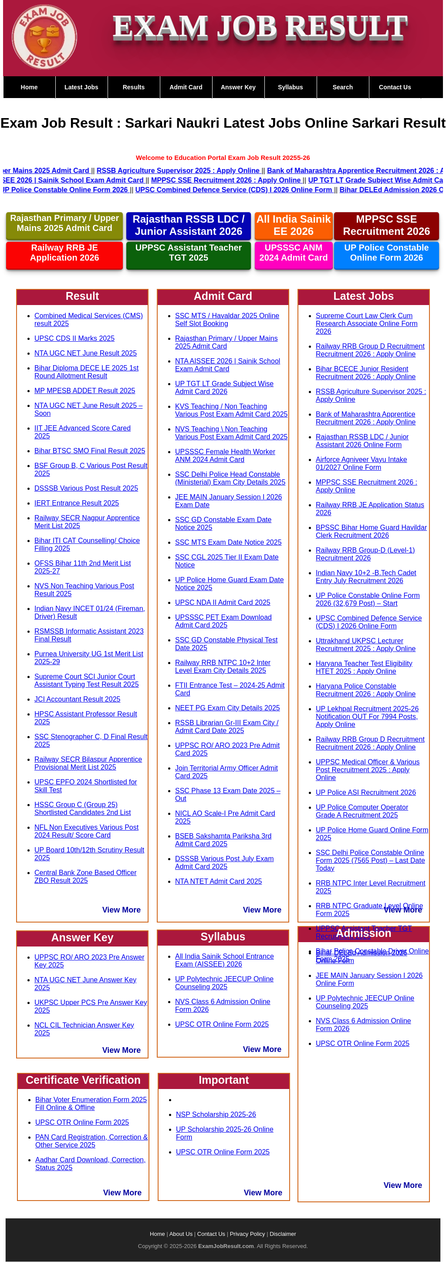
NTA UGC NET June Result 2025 (85, 353)
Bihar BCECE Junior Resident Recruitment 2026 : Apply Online (366, 372)
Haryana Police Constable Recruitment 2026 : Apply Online (366, 690)
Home (29, 87)
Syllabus (290, 87)
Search (343, 87)
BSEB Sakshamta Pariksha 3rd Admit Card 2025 (223, 840)
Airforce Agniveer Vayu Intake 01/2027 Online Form (361, 463)
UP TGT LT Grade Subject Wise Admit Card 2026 (224, 387)
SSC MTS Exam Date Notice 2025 (228, 542)
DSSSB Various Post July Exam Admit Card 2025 (224, 862)
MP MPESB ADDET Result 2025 (84, 390)
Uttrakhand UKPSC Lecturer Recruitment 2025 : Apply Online (366, 644)
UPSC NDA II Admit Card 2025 (222, 602)
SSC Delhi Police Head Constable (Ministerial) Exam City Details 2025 (230, 478)
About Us (181, 1234)
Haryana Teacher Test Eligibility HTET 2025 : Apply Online (364, 667)
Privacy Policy (247, 1234)
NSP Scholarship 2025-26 (216, 1114)
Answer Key (238, 87)
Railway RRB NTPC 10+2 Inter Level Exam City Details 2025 (222, 666)
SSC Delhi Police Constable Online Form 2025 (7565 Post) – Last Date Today (370, 860)
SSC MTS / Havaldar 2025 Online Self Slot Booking (227, 319)
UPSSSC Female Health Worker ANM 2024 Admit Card (225, 455)
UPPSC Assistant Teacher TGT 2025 (188, 252)
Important (224, 1080)
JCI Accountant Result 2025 (77, 699)
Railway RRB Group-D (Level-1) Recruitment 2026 (365, 554)
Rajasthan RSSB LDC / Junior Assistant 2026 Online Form (362, 440)
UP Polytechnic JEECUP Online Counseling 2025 (224, 983)
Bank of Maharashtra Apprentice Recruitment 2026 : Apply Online (366, 418)
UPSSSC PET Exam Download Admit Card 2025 (223, 621)
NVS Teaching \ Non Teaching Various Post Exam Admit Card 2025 (231, 433)
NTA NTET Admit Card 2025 (218, 881)
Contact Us (395, 87)
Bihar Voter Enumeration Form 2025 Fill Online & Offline (91, 1103)
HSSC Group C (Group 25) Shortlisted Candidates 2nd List (82, 808)
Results (134, 87)
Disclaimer (283, 1234)
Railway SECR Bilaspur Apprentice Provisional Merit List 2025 (88, 763)
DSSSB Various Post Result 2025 (86, 488)
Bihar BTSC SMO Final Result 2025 (89, 451)
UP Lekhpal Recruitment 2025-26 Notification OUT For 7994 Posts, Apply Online (367, 716)
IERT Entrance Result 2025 (76, 503)
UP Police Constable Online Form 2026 (386, 252)
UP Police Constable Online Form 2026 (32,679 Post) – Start (368, 599)
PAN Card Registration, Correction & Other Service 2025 (91, 1141)
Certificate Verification (83, 1080)
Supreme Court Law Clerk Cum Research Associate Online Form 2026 (367, 323)
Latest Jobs (81, 87)
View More (121, 910)
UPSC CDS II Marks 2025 (74, 338)
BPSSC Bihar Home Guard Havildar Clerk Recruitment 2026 (371, 531)
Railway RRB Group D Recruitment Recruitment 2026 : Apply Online (370, 350)
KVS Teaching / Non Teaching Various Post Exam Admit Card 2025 (231, 410)
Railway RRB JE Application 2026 (64, 252)
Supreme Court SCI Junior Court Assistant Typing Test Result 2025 (86, 680)
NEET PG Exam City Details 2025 (227, 708)
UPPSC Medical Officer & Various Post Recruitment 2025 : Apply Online (368, 769)
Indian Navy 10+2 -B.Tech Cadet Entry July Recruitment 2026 (366, 576)
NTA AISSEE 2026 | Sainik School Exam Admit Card (227, 365)
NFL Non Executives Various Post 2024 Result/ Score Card (86, 831)
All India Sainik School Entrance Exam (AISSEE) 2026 (224, 960)
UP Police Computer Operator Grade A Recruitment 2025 (362, 811)
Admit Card (185, 87)
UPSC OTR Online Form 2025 (82, 1122)
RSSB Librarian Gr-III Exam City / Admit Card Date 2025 (226, 726)
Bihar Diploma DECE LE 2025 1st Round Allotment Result (86, 372)
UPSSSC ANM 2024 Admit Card (294, 252)
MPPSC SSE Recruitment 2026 (386, 225)
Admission (364, 933)
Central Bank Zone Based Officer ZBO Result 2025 (85, 876)
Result (82, 296)
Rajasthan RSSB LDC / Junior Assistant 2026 (188, 225)
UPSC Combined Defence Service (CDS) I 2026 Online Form (369, 622)
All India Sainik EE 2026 (294, 225)
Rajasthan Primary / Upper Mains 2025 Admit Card (64, 223)
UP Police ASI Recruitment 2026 (366, 792)
